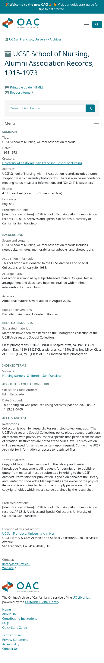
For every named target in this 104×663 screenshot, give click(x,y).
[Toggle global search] (97, 24)
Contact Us (9, 649)
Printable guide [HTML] (26, 87)
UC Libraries (81, 597)
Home (6, 609)
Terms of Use (11, 635)
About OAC (10, 614)
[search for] (47, 108)
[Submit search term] (90, 108)
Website (8, 568)
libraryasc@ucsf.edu (16, 564)
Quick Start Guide (14, 628)
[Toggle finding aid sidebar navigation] (52, 123)
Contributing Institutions (19, 618)
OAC (21, 23)
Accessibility (10, 644)
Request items (20, 92)
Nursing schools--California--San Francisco (32, 376)
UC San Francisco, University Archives (35, 39)
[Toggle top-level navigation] (86, 24)
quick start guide (82, 4)
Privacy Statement (15, 640)
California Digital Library (42, 602)
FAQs (5, 623)
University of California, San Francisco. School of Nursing (42, 163)
